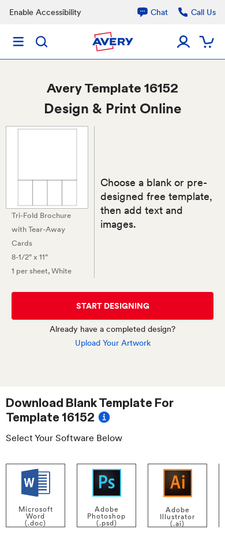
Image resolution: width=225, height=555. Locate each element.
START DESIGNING (112, 305)
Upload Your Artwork (113, 342)
